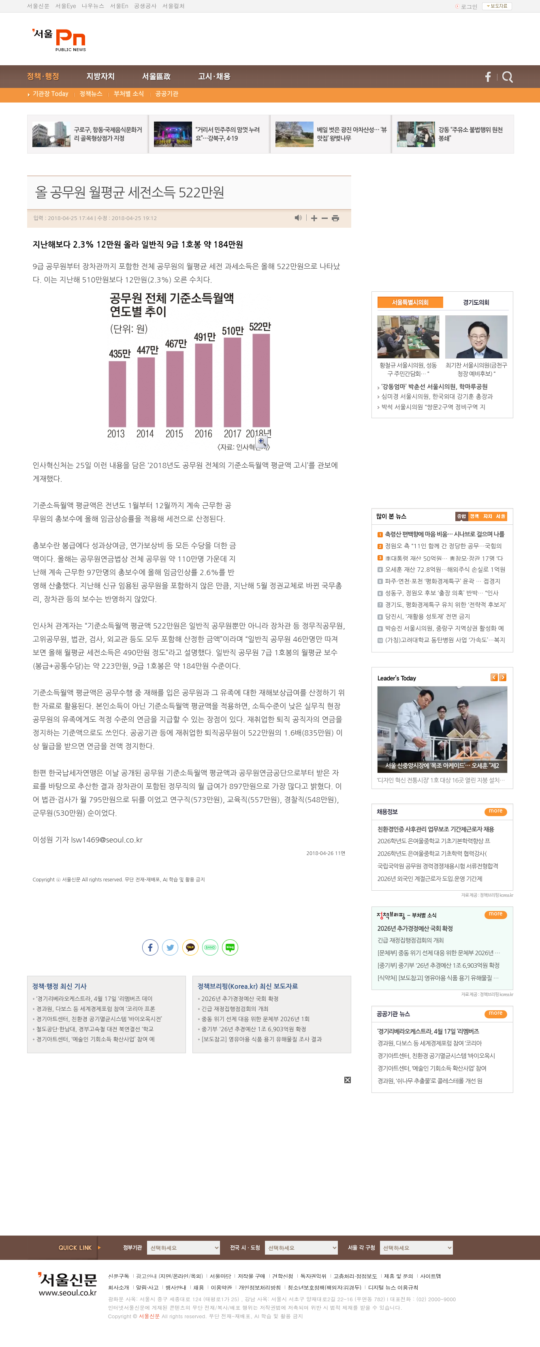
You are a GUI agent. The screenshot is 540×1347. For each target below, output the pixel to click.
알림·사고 (147, 1287)
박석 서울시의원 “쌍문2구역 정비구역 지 (434, 407)
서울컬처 (173, 6)
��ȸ (500, 516)
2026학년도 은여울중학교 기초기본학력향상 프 (434, 841)
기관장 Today (50, 94)
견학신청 (282, 1276)
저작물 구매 (251, 1276)
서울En (119, 6)
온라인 (180, 1276)
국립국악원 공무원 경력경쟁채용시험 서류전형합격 (438, 866)
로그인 (469, 6)
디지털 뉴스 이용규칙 (393, 1287)
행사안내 (175, 1287)
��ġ (474, 516)
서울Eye (65, 6)
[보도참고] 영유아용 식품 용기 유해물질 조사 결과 (262, 1039)
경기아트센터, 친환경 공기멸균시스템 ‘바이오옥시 (436, 1056)
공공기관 (167, 94)
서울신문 (38, 6)
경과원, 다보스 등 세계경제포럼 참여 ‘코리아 (430, 1043)
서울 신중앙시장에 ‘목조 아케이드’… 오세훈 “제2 (442, 766)
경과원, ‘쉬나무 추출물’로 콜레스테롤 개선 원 (430, 1081)
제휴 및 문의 (398, 1276)
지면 (165, 1276)
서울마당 (220, 1276)
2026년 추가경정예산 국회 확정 (240, 999)
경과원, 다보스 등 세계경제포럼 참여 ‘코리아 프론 (96, 1009)
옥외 (195, 1276)
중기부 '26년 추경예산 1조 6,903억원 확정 (254, 1029)
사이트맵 (430, 1276)
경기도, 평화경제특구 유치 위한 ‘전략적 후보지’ (445, 605)
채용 (198, 1287)
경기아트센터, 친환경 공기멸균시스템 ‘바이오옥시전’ (99, 1019)
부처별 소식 (129, 94)
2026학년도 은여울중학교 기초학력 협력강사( (432, 854)
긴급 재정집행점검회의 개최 (235, 1009)
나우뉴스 (93, 6)
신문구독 (118, 1276)
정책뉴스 (91, 94)
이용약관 (221, 1287)
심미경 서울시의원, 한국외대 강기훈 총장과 (437, 396)
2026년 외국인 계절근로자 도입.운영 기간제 (430, 879)
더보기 (496, 812)
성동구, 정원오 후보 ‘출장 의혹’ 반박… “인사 (442, 593)
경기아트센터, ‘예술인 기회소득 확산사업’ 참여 (432, 1068)
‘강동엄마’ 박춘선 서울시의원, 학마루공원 (435, 387)
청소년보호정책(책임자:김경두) (324, 1287)
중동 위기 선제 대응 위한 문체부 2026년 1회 (256, 1019)
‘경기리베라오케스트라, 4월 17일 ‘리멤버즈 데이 (94, 999)
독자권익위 (313, 1276)
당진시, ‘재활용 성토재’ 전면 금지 (427, 617)
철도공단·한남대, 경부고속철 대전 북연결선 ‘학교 (95, 1029)
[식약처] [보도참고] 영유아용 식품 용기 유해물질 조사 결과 (447, 978)
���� (461, 516)
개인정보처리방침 (260, 1287)
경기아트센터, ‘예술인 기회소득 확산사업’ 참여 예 (95, 1039)
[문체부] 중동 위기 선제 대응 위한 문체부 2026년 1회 (441, 953)
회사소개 (118, 1287)
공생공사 (145, 6)
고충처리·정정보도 (355, 1276)
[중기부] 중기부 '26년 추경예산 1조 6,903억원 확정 (438, 965)
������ (496, 1014)
